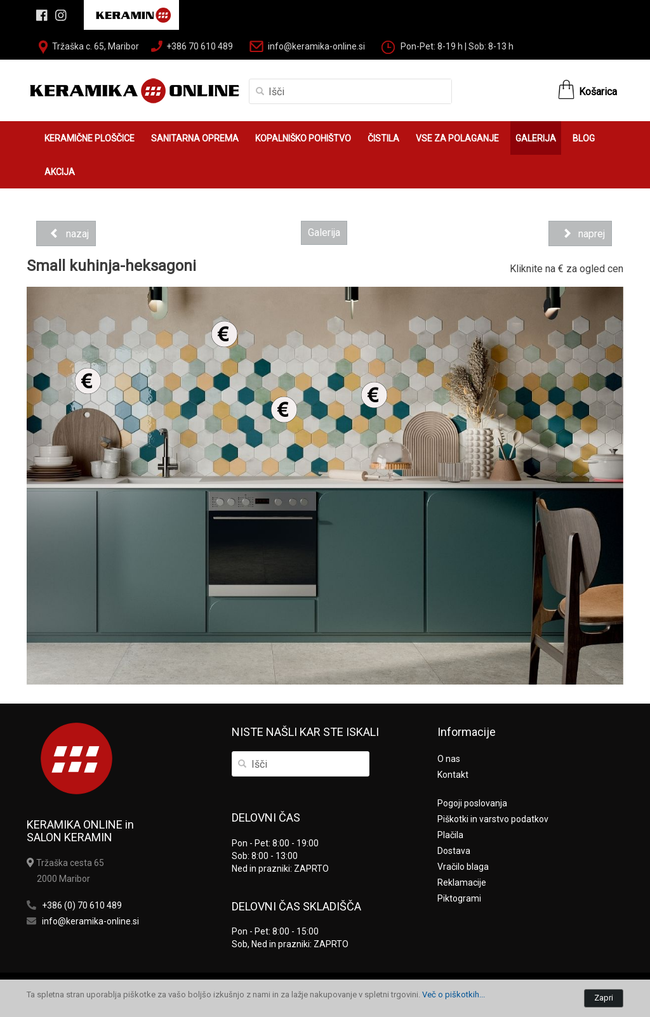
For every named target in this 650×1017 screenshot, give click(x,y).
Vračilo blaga (463, 867)
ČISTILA (383, 138)
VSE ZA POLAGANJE (457, 138)
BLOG (584, 138)
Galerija (324, 232)
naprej (580, 233)
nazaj (66, 233)
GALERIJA (535, 138)
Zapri (603, 997)
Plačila (450, 835)
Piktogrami (459, 898)
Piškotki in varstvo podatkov (492, 819)
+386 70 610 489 (199, 46)
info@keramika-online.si (316, 46)
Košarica (598, 92)
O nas (448, 759)
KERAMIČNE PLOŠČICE (89, 138)
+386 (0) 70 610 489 (82, 905)
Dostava (453, 851)
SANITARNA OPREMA (195, 138)
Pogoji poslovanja (472, 803)
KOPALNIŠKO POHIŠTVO (303, 138)
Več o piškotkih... (453, 994)
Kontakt (452, 775)
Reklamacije (461, 882)
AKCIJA (59, 172)
